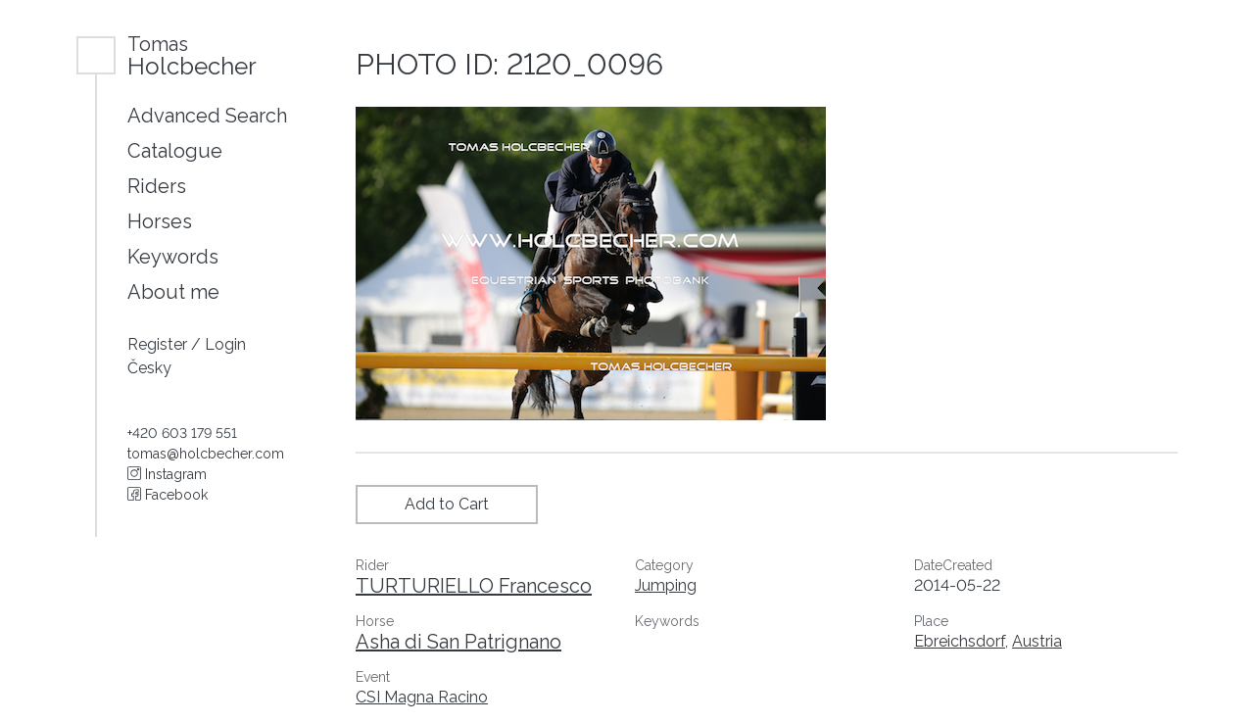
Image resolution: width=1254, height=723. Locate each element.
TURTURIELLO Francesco (474, 586)
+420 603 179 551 (182, 433)
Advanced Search (207, 115)
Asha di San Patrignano (458, 641)
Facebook (167, 495)
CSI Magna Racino (422, 697)
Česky (149, 368)
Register (159, 344)
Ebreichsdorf (959, 641)
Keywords (172, 256)
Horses (159, 221)
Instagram (167, 474)
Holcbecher (192, 55)
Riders (156, 186)
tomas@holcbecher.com (205, 453)
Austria (1037, 641)
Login (225, 344)
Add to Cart (447, 504)
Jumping (666, 585)
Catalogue (174, 151)
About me (173, 292)
